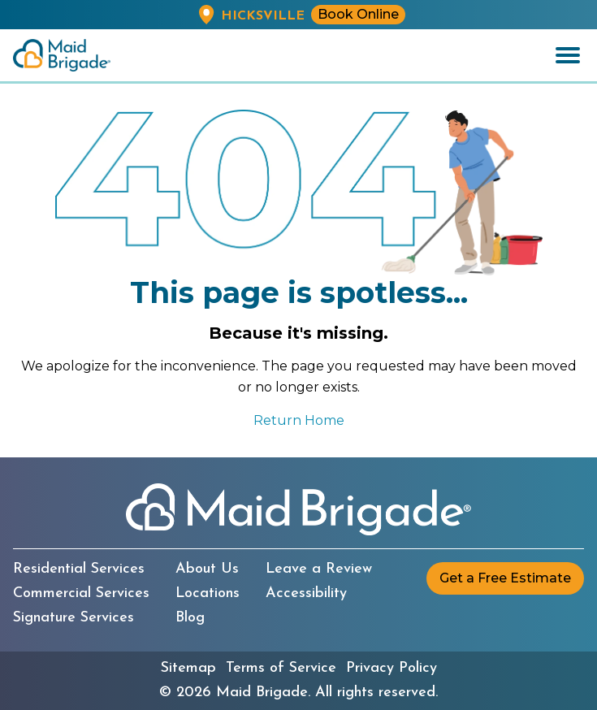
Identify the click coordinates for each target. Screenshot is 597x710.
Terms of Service (281, 668)
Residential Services (79, 569)
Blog (190, 618)
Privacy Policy (391, 668)
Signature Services (73, 618)
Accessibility (306, 594)
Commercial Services (81, 594)
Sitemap (188, 668)
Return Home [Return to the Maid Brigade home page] (298, 420)
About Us (207, 569)
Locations (207, 594)
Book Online (358, 14)
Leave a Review (319, 569)
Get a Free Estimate (505, 578)
